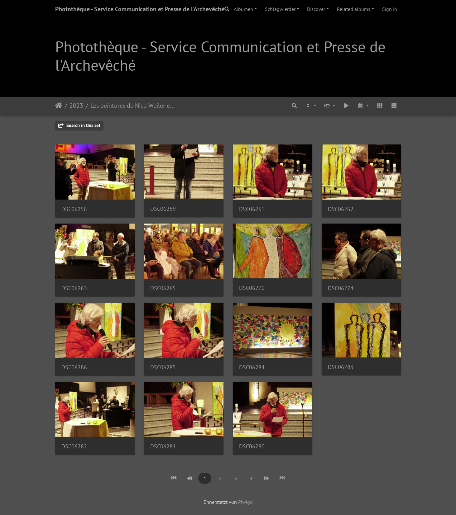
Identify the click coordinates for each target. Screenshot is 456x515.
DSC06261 (252, 209)
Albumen (243, 9)
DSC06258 (74, 209)
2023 (76, 106)
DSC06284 (252, 367)
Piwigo (245, 502)
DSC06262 (340, 209)
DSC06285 (163, 367)
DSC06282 (74, 446)
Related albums (353, 9)
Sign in (389, 9)
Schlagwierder (280, 9)
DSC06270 (252, 288)
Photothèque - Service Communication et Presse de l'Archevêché (139, 9)
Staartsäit (58, 105)
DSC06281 (163, 446)
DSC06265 (163, 288)
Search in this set (79, 125)
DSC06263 (74, 288)
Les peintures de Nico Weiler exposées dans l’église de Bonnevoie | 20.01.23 (133, 106)
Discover (316, 9)
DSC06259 (163, 209)
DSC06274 (340, 288)
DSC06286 (74, 367)
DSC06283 (340, 367)
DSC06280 (252, 446)
